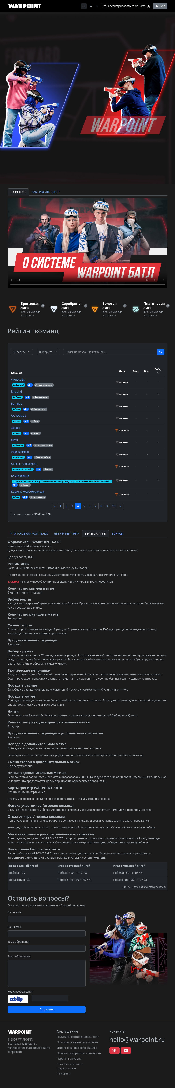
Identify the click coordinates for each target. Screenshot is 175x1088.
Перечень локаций (69, 1059)
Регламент (64, 1074)
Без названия (20, 476)
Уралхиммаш (20, 452)
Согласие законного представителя (70, 1066)
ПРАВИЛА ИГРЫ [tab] (95, 533)
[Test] (110, 352)
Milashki (16, 391)
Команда (16, 372)
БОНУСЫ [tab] (117, 533)
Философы (18, 379)
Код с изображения (20, 991)
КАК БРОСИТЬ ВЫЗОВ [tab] (46, 192)
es (96, 6)
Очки (136, 371)
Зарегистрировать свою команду (126, 6)
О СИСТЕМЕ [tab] (18, 192)
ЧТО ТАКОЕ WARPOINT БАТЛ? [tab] (29, 533)
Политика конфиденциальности (78, 1037)
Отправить (46, 1009)
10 (113, 506)
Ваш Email (14, 927)
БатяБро (16, 404)
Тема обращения (19, 942)
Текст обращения (19, 956)
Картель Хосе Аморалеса (27, 491)
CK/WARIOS (18, 415)
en (90, 6)
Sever (14, 440)
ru (84, 6)
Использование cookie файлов (77, 1048)
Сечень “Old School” (24, 464)
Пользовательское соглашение (77, 1042)
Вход (160, 6)
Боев (147, 371)
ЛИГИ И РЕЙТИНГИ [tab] (66, 533)
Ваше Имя (14, 912)
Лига (122, 371)
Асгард (15, 428)
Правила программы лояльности (79, 1053)
